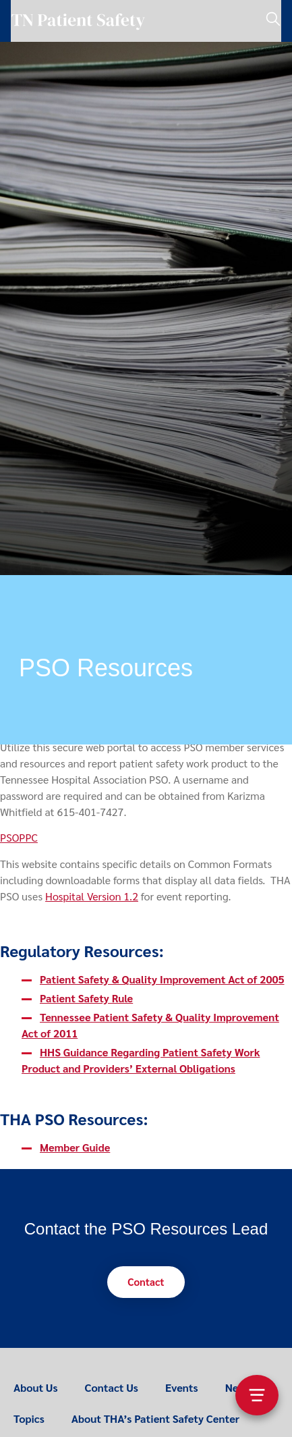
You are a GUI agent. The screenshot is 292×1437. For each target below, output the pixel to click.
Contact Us (111, 1387)
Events (181, 1387)
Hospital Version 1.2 (91, 896)
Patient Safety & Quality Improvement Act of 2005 (162, 979)
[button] (145, 1282)
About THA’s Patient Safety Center (155, 1418)
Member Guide (75, 1147)
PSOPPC (19, 837)
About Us (35, 1387)
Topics (29, 1418)
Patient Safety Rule (86, 998)
